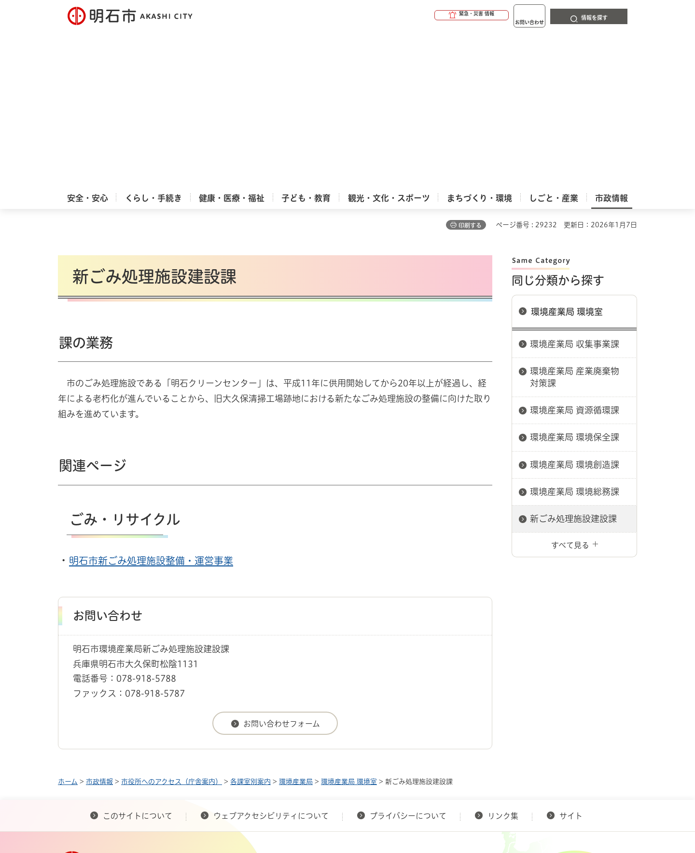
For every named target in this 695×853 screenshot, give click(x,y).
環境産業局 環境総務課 (574, 334)
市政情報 (99, 624)
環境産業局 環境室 (567, 154)
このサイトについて (137, 658)
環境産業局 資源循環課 (574, 252)
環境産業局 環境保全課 (574, 279)
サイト (571, 658)
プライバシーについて (408, 658)
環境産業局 (296, 624)
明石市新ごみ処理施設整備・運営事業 (151, 403)
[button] (434, 15)
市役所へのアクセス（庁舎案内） (171, 624)
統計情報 (376, 804)
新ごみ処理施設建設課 (573, 361)
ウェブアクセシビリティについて (271, 658)
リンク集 (502, 658)
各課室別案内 (250, 624)
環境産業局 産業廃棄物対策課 (574, 219)
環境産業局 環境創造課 (574, 307)
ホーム (68, 624)
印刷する (470, 68)
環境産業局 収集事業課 (574, 186)
